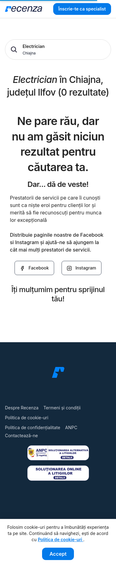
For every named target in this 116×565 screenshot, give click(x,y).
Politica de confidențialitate (32, 427)
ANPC (71, 427)
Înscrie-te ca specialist (82, 8)
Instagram (81, 268)
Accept (58, 554)
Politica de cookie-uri (26, 417)
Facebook (34, 268)
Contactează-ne (21, 435)
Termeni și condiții (61, 407)
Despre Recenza (21, 407)
